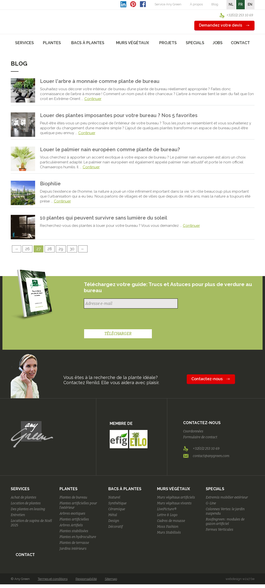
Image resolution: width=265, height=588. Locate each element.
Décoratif (115, 527)
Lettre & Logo (167, 515)
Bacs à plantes (124, 489)
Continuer (92, 99)
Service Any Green (168, 4)
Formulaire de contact (200, 437)
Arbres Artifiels (71, 525)
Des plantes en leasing (28, 509)
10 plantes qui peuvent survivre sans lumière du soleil (103, 218)
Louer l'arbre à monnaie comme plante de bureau (99, 81)
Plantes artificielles (74, 519)
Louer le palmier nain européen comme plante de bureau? (110, 149)
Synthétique (117, 503)
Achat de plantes (23, 497)
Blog (214, 4)
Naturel (114, 497)
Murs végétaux (173, 489)
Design (113, 521)
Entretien (18, 515)
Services (20, 489)
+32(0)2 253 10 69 (239, 15)
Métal (112, 515)
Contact (240, 42)
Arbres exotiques (72, 513)
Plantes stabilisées (73, 531)
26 (27, 249)
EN (250, 4)
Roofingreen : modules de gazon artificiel (225, 521)
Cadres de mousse (171, 521)
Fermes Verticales (219, 530)
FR (240, 4)
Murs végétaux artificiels (176, 497)
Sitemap (111, 579)
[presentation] (121, 319)
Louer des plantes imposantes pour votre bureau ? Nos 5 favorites (118, 115)
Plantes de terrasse (74, 543)
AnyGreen (32, 17)
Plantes (68, 489)
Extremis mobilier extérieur (227, 497)
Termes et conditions (53, 579)
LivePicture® (167, 509)
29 (61, 249)
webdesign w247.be (240, 579)
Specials (215, 489)
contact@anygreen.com (211, 456)
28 (49, 249)
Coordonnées (193, 431)
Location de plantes (26, 503)
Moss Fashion (167, 527)
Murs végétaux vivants (174, 503)
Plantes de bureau (73, 497)
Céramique (116, 509)
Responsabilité (86, 579)
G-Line (211, 503)
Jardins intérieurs (73, 549)
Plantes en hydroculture (77, 537)
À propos (196, 4)
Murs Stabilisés (169, 532)
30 (72, 249)
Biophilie (50, 184)
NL (231, 4)
